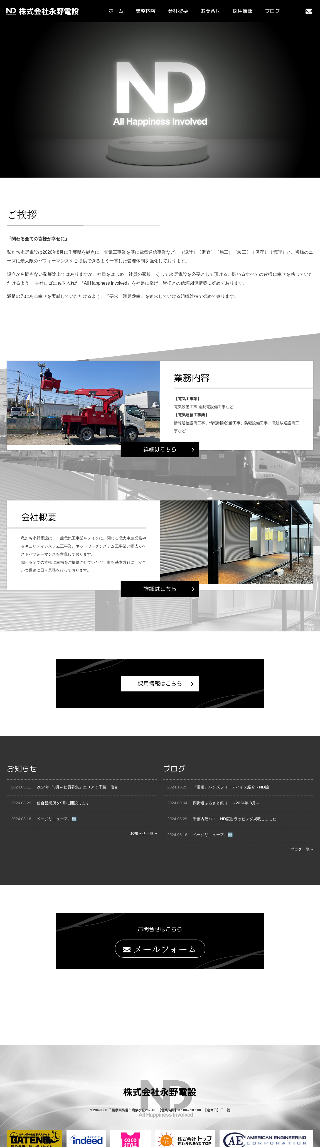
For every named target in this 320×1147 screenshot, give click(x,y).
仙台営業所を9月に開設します (63, 803)
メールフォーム (160, 948)
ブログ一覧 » (301, 849)
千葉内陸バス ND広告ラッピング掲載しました (235, 819)
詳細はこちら (160, 449)
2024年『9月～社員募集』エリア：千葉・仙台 (77, 787)
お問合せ (210, 11)
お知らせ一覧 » (143, 833)
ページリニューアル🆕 (57, 819)
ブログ (272, 11)
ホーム (116, 11)
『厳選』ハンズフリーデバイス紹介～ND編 (231, 787)
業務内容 (146, 11)
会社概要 (178, 11)
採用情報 (243, 11)
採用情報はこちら (160, 684)
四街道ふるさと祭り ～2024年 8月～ (226, 803)
